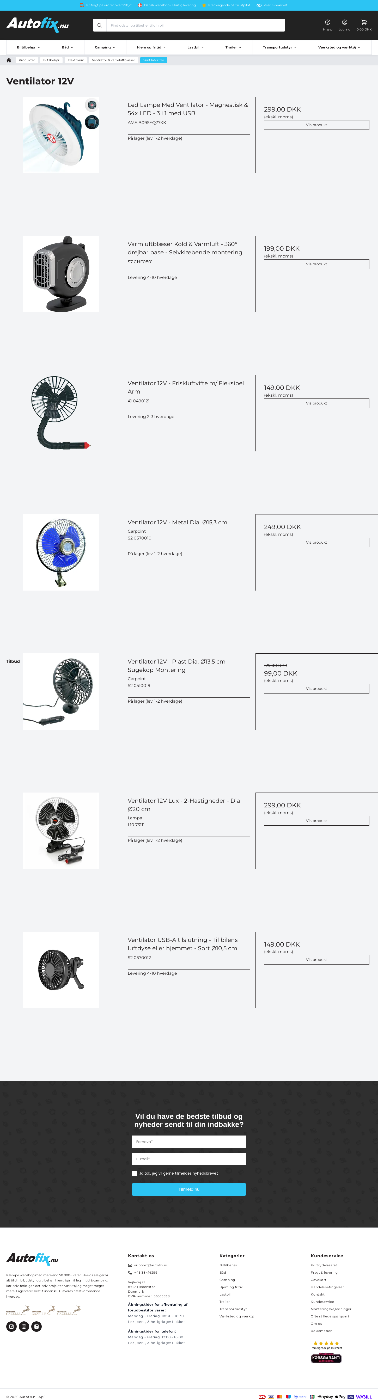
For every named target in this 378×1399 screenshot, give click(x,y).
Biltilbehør (228, 1265)
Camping (227, 1280)
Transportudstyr (233, 1309)
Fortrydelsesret (324, 1265)
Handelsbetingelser (327, 1287)
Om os (316, 1324)
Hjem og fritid (231, 1287)
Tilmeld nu (189, 1189)
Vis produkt (316, 124)
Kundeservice (322, 1302)
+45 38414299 (145, 1272)
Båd (223, 1272)
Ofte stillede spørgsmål (330, 1316)
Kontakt (318, 1294)
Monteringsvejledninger (331, 1309)
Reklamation (322, 1331)
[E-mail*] (189, 1159)
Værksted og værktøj (237, 1316)
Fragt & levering (324, 1272)
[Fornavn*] (189, 1142)
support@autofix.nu (151, 1265)
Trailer (225, 1302)
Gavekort (318, 1280)
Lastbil (225, 1294)
